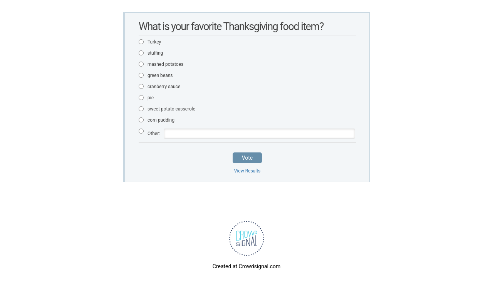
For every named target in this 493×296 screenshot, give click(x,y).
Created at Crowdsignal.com (246, 266)
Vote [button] (247, 158)
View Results (247, 171)
